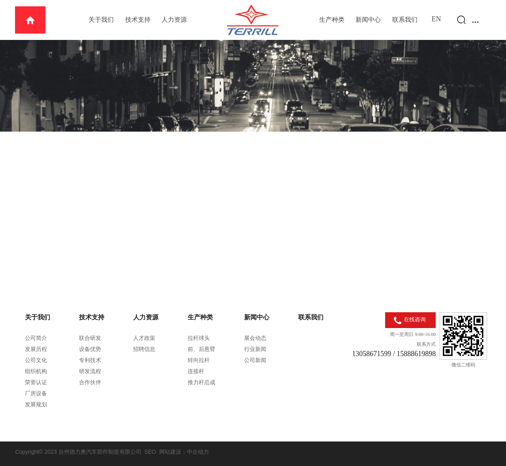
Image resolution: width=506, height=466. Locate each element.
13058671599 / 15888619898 (394, 354)
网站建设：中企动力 (184, 452)
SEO (150, 452)
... (475, 20)
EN (436, 19)
